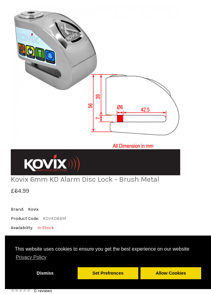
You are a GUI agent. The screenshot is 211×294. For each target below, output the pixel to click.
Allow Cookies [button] (171, 273)
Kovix (33, 209)
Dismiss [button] (45, 273)
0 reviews (43, 290)
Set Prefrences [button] (108, 273)
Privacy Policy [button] (31, 257)
